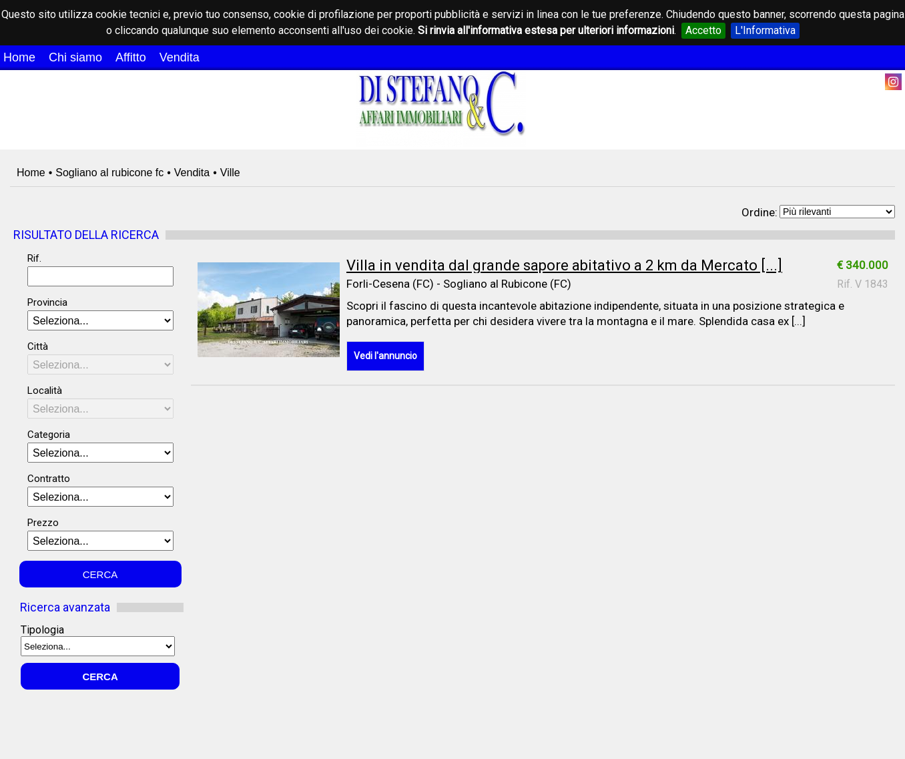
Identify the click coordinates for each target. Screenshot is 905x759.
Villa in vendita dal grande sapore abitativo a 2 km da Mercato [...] (564, 265)
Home (19, 57)
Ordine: (759, 212)
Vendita (180, 57)
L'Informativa (765, 30)
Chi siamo (75, 57)
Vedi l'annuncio (385, 355)
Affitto (130, 57)
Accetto (703, 30)
